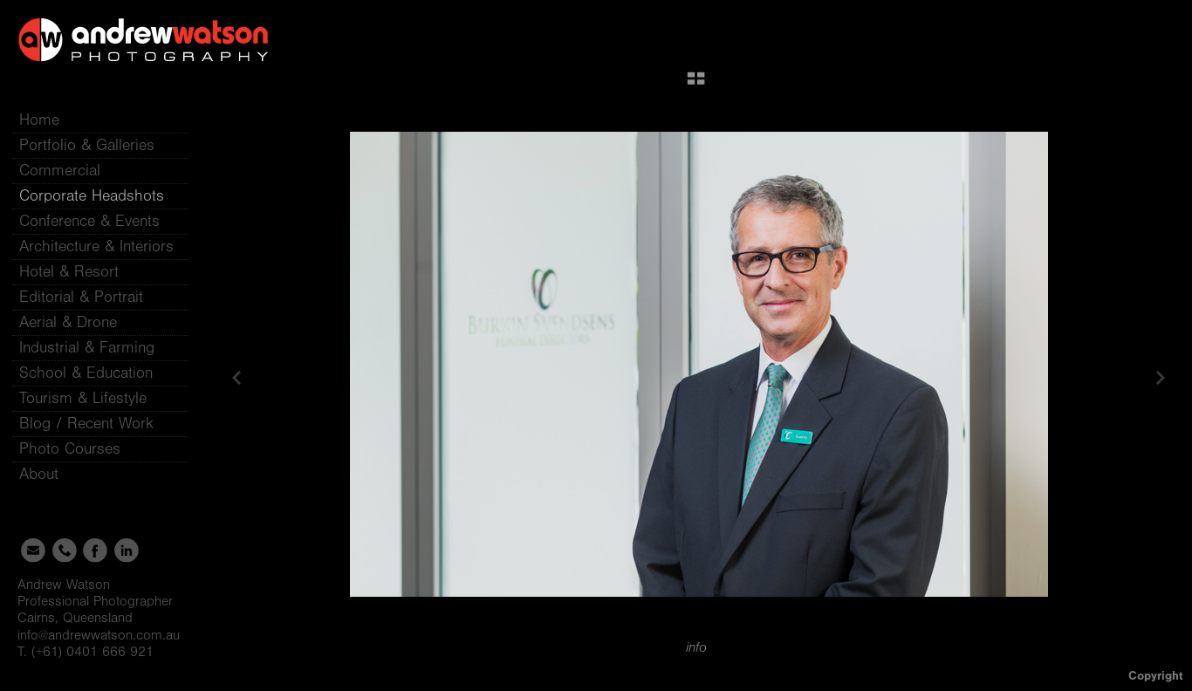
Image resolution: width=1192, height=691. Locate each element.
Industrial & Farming (86, 348)
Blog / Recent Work (86, 423)
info (696, 647)
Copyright (1155, 675)
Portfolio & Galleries (97, 145)
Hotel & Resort (69, 272)
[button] (695, 84)
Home (39, 120)
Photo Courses (80, 449)
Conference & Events (89, 221)
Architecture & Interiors (96, 246)
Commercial (59, 170)
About (49, 474)
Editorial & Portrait (81, 297)
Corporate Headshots (91, 196)
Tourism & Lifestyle (83, 398)
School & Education (86, 373)
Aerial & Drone (68, 322)
